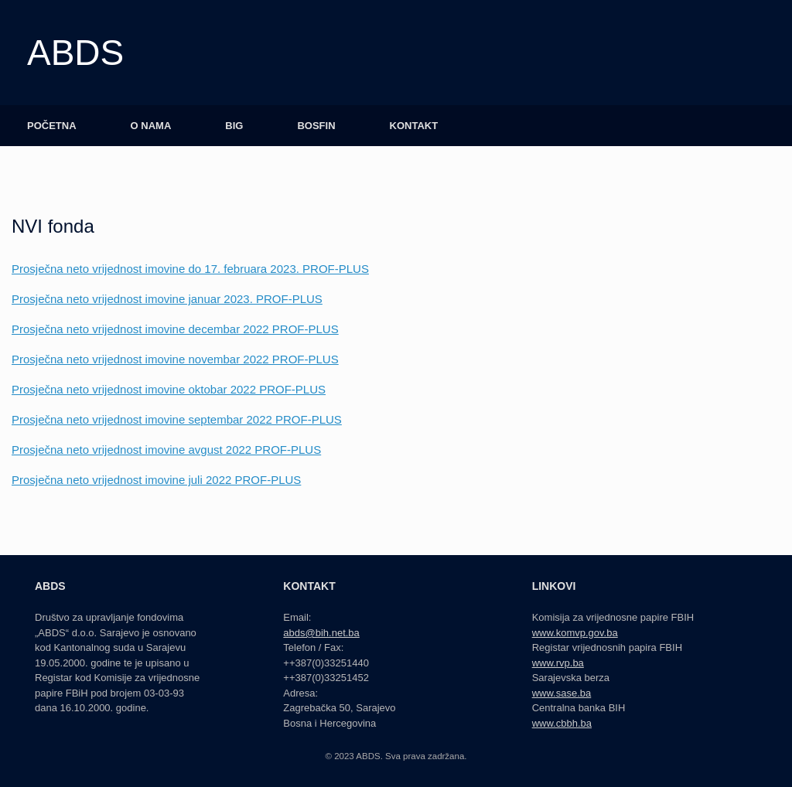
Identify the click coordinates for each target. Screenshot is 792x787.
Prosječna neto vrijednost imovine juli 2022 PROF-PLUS (156, 479)
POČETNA (52, 125)
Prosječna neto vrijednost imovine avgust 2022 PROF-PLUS (166, 449)
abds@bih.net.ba (321, 633)
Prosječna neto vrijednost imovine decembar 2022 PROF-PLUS (175, 329)
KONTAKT (414, 125)
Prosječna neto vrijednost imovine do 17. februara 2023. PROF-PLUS (190, 268)
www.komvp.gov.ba (575, 633)
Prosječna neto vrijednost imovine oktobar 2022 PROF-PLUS (169, 389)
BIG (234, 125)
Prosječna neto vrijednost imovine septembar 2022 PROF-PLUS (177, 419)
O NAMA (151, 125)
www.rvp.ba (558, 663)
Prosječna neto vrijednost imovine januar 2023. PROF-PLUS (167, 298)
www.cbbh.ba (562, 723)
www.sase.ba (562, 693)
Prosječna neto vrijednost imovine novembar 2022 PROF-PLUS (175, 359)
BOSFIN (316, 125)
